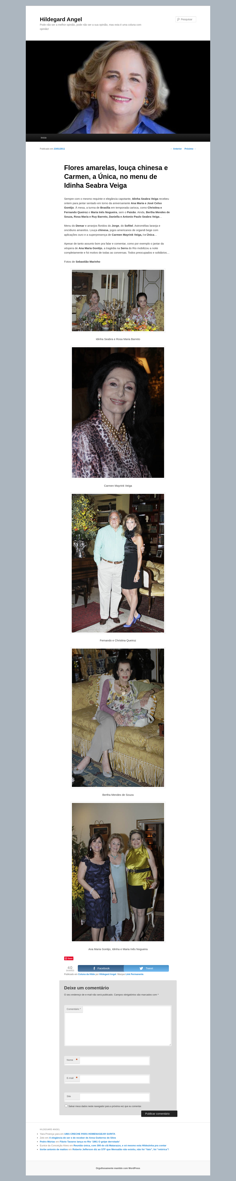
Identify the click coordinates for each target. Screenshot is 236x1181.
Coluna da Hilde (86, 974)
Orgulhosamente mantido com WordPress (118, 1168)
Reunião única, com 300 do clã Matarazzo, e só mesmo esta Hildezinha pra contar (120, 1145)
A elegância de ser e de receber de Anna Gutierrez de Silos (82, 1137)
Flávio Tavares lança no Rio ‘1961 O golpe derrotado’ (90, 1141)
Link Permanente (134, 974)
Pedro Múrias (47, 1141)
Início (43, 137)
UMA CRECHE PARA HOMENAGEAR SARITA (89, 1133)
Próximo (190, 149)
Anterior (176, 149)
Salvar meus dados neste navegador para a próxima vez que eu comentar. (105, 1106)
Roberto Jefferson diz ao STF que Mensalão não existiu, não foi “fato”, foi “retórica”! (120, 1149)
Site (69, 1096)
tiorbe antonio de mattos (54, 1149)
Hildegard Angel (61, 19)
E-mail (72, 1078)
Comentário (74, 1009)
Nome (72, 1060)
